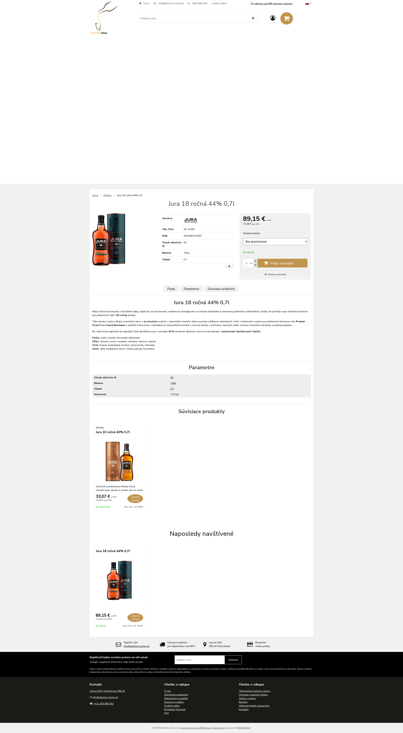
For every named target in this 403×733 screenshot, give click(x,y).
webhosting (218, 728)
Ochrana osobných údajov (253, 694)
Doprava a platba (174, 702)
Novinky (243, 702)
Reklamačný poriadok (176, 698)
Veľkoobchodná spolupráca (254, 705)
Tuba (173, 383)
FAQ (166, 713)
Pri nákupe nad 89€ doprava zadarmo (272, 3)
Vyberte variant (135, 498)
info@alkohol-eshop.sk (171, 3)
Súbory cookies (247, 698)
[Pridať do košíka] (275, 263)
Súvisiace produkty (221, 289)
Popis (171, 289)
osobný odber (219, 3)
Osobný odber (172, 705)
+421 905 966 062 (103, 703)
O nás (167, 691)
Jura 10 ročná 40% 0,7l (113, 432)
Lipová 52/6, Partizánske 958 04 (107, 691)
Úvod (146, 3)
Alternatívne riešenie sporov (254, 691)
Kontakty (244, 709)
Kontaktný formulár (174, 709)
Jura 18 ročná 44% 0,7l (113, 551)
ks (251, 263)
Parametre (191, 289)
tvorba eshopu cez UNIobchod (196, 728)
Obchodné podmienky (176, 694)
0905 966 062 (199, 3)
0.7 (172, 388)
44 (171, 377)
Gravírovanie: (251, 233)
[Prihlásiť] (272, 18)
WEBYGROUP (244, 728)
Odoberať (233, 660)
